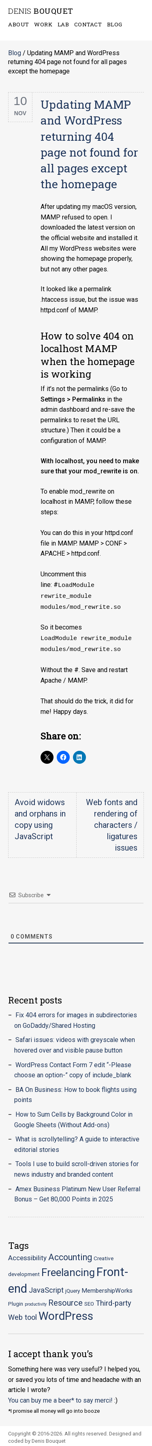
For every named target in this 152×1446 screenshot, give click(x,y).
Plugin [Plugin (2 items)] (15, 1301)
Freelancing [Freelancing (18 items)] (68, 1269)
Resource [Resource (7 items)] (65, 1300)
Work (43, 24)
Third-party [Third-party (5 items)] (113, 1300)
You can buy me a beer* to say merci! (60, 1397)
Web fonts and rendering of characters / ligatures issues (111, 822)
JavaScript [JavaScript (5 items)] (46, 1287)
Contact (88, 24)
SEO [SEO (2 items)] (89, 1301)
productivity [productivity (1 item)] (36, 1301)
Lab (63, 24)
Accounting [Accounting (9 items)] (70, 1254)
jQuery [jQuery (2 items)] (72, 1288)
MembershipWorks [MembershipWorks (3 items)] (107, 1287)
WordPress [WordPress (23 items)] (66, 1313)
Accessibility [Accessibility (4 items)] (27, 1255)
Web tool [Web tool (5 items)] (22, 1314)
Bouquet (40, 11)
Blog (114, 24)
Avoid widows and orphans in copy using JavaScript (40, 816)
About (18, 24)
